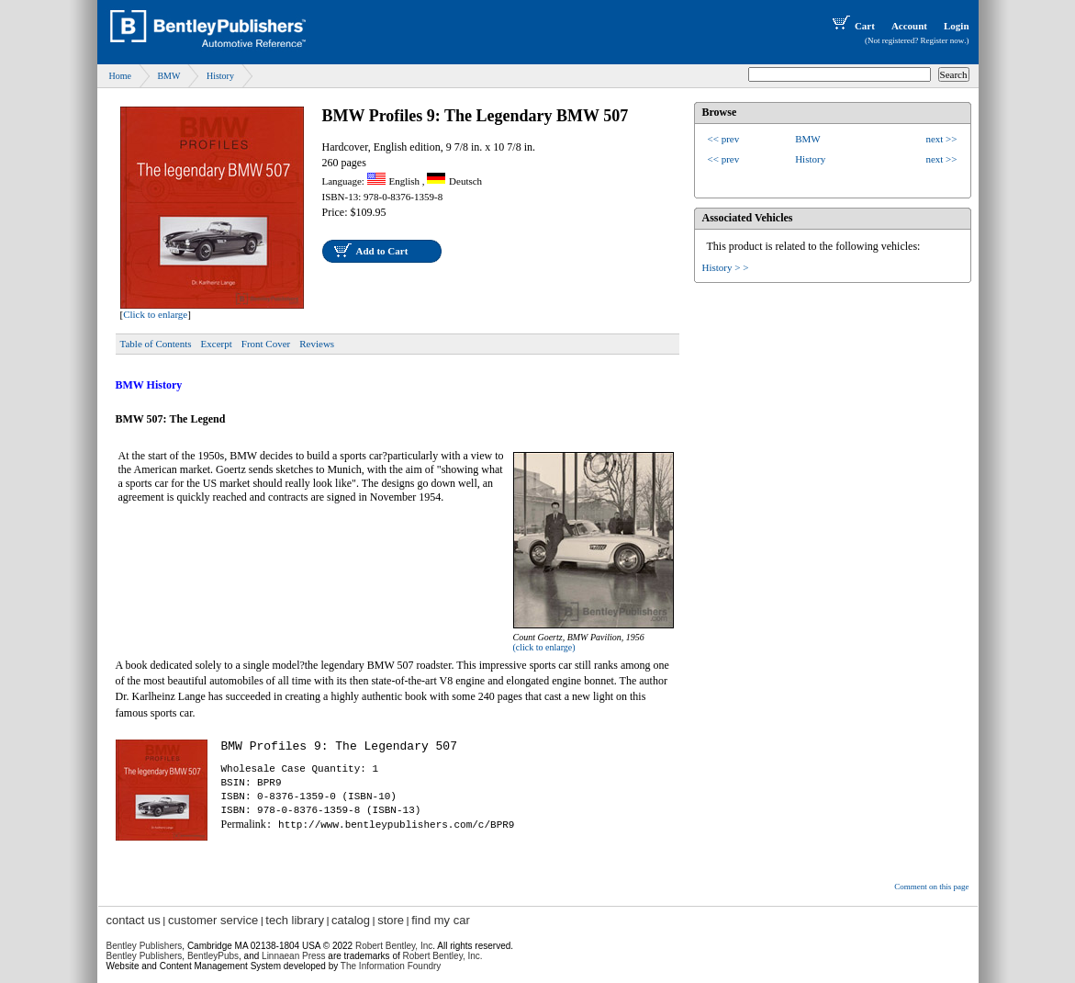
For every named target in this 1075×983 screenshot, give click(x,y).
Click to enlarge (155, 314)
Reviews (316, 343)
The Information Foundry (391, 966)
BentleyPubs (213, 956)
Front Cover (265, 343)
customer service (213, 920)
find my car (440, 920)
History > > (725, 267)
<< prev (724, 138)
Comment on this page (931, 886)
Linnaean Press (294, 956)
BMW (168, 76)
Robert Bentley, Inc (393, 946)
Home (120, 76)
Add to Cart (382, 250)
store (390, 920)
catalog (350, 920)
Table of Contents (156, 343)
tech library (294, 920)
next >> (941, 138)
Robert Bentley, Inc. (443, 956)
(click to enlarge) (544, 647)
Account (909, 25)
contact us (133, 920)
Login (956, 25)
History (220, 76)
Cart (852, 25)
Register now (943, 40)
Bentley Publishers (144, 946)
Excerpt (216, 343)
